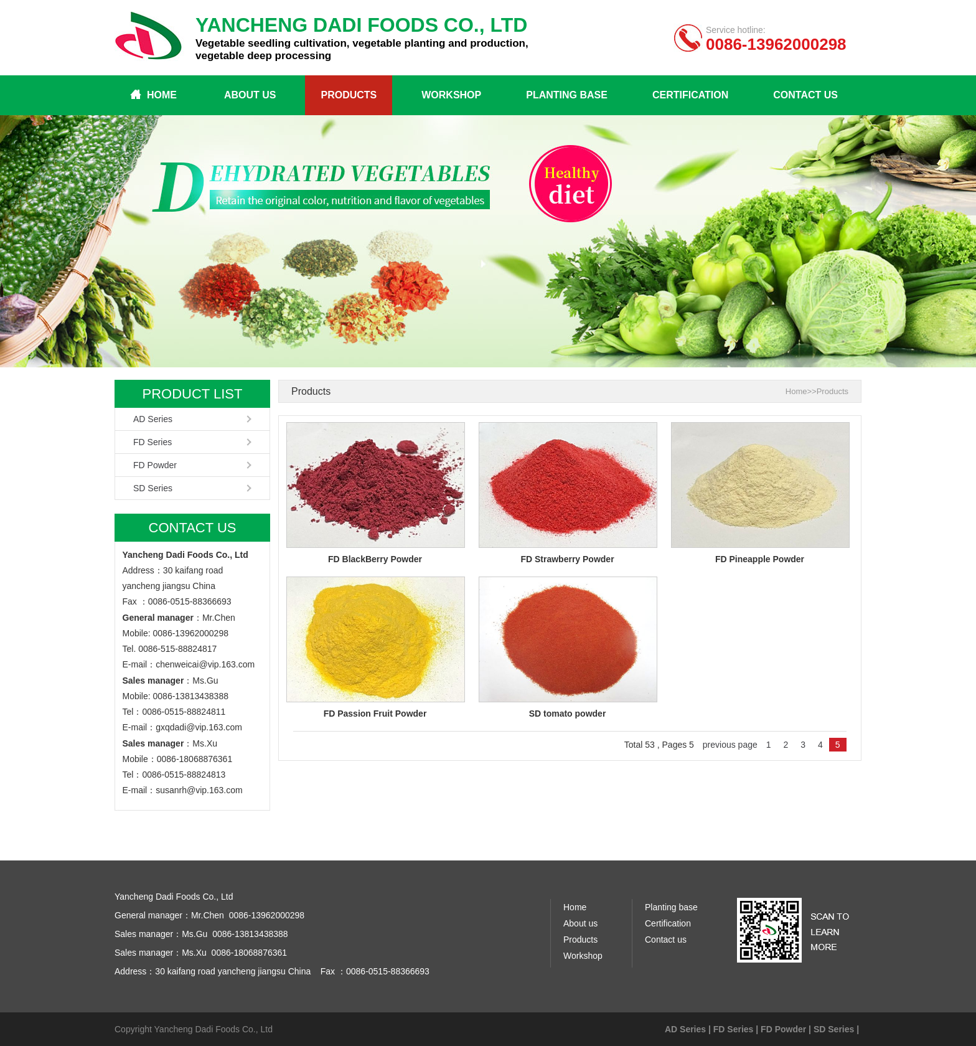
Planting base (567, 95)
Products (349, 95)
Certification (690, 95)
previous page (730, 745)
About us (250, 95)
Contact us (805, 95)
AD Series (152, 419)
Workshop (451, 95)
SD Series (152, 488)
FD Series (152, 442)
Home (162, 95)
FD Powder (155, 465)
